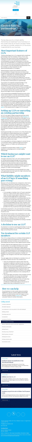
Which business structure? (7, 334)
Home (2, 433)
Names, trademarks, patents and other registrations (13, 324)
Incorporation (5, 316)
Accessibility (17, 433)
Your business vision (6, 341)
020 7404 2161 (4, 425)
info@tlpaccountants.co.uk (7, 423)
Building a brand (5, 311)
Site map (12, 433)
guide (2, 107)
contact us (18, 295)
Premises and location (6, 326)
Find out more (5, 370)
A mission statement (6, 304)
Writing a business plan (7, 339)
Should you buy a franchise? (8, 331)
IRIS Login (15, 10)
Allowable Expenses (6, 306)
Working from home (6, 336)
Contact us (6, 433)
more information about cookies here (12, 435)
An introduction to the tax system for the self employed (14, 309)
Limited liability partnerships (8, 321)
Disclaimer (23, 433)
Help (28, 433)
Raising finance (5, 329)
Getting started (5, 302)
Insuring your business (6, 319)
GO (28, 17)
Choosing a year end (6, 314)
